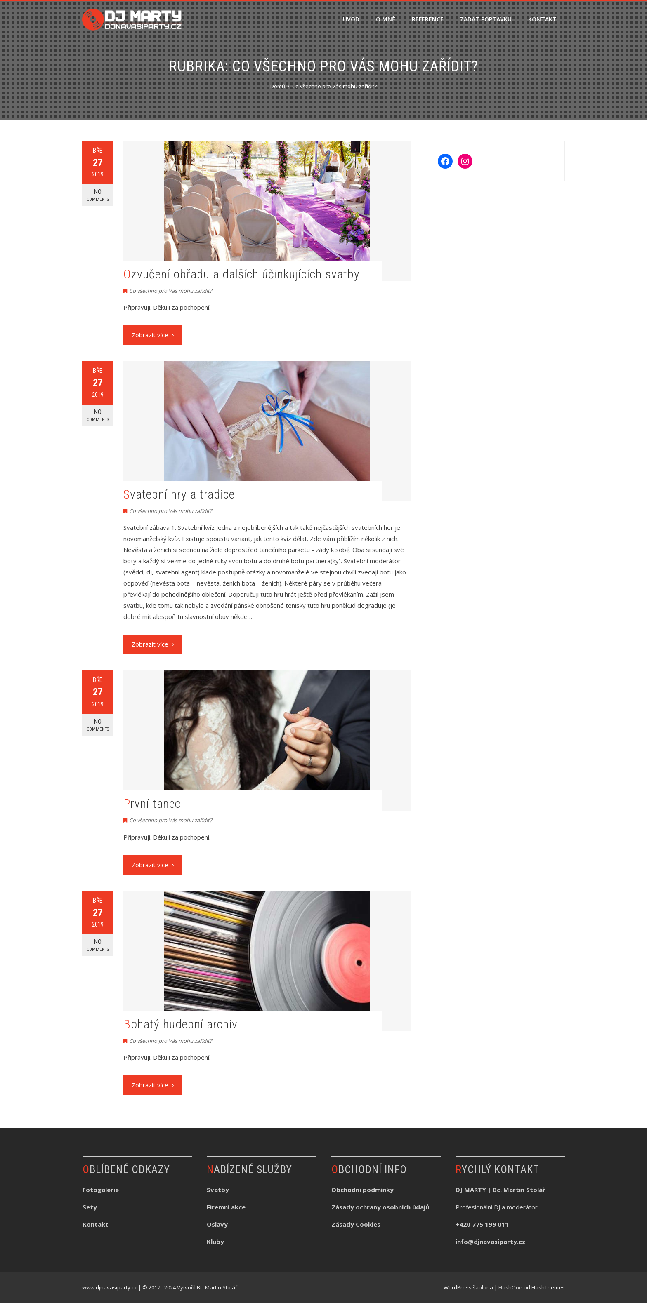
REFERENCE (428, 19)
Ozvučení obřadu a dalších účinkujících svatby (241, 274)
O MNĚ (385, 19)
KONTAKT (542, 19)
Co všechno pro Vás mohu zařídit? (170, 290)
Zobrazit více (153, 335)
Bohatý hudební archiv (180, 1024)
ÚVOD (351, 19)
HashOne (510, 1287)
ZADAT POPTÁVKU (486, 19)
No (97, 195)
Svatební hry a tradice (179, 494)
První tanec (152, 803)
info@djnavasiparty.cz (490, 1241)
